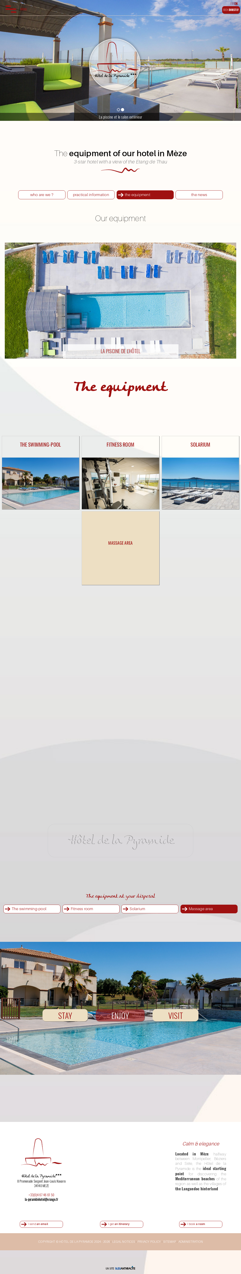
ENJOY (120, 1015)
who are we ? (41, 194)
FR (232, 3)
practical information (91, 194)
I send (38, 1224)
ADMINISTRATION (190, 1241)
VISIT (175, 1015)
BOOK (230, 10)
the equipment (137, 194)
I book (196, 1224)
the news (199, 194)
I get (119, 1224)
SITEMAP (169, 1241)
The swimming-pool (29, 908)
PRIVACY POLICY (149, 1241)
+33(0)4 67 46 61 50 (41, 1194)
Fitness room (82, 908)
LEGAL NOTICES (123, 1241)
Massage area (201, 908)
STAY (65, 1015)
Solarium (137, 908)
